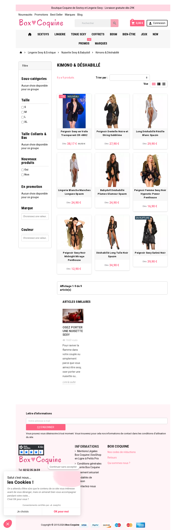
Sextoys (35, 35)
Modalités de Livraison (87, 469)
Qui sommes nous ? (120, 455)
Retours (113, 449)
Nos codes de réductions (123, 444)
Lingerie (51, 35)
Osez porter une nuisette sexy (68, 331)
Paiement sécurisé (85, 464)
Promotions (32, 14)
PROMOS (162, 33)
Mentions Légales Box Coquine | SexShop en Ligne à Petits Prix (86, 447)
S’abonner (38, 423)
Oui (17, 162)
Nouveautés (16, 14)
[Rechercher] (99, 23)
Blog (70, 14)
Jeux (136, 35)
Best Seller (47, 14)
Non (17, 167)
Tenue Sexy (70, 35)
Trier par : (102, 78)
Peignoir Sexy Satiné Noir (157, 257)
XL (16, 122)
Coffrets (90, 35)
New (147, 35)
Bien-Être (120, 35)
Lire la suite (64, 378)
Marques (60, 14)
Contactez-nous (84, 474)
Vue (155, 78)
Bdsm (105, 35)
